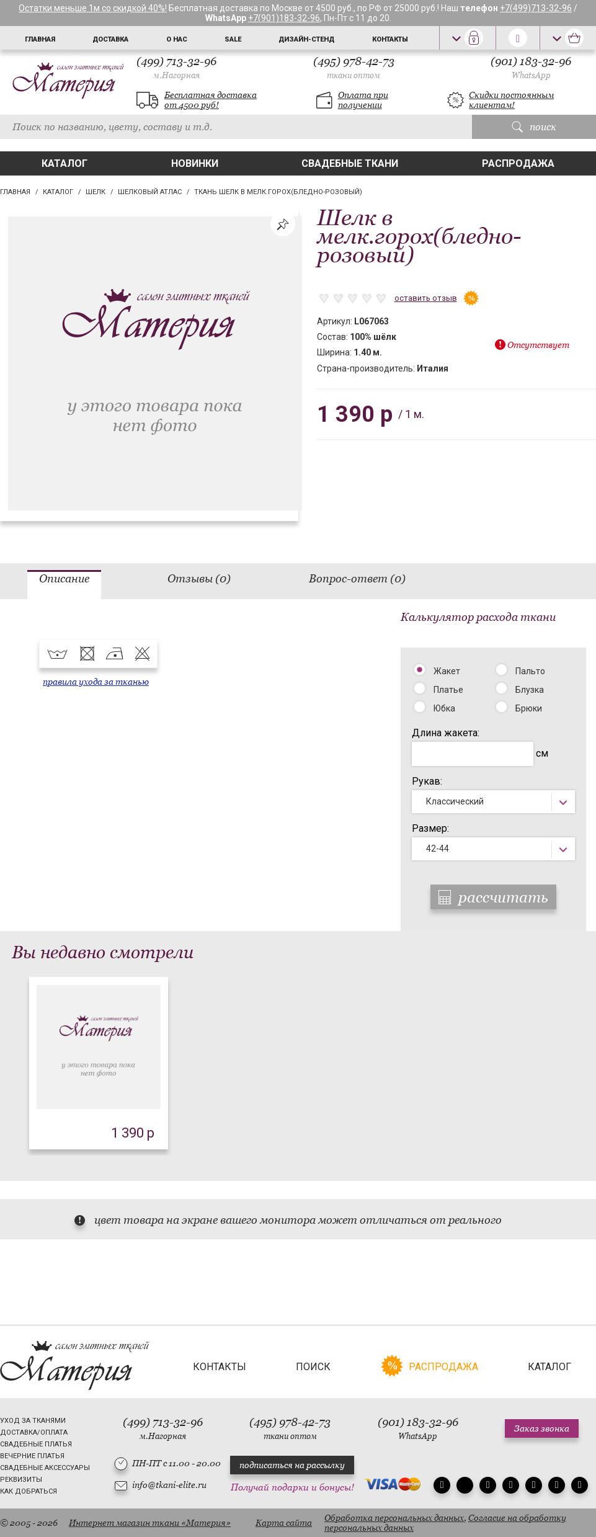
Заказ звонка (541, 1428)
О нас (176, 39)
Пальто (530, 671)
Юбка (444, 708)
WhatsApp (531, 75)
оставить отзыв (425, 298)
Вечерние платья (32, 1456)
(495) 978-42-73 (353, 67)
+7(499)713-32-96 (536, 8)
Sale (233, 39)
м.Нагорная (176, 75)
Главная (40, 39)
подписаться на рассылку (292, 1465)
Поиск (313, 1367)
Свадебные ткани (349, 163)
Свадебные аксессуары (45, 1468)
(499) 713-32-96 (176, 67)
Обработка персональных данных (394, 1518)
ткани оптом (353, 75)
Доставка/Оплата (34, 1432)
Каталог (64, 163)
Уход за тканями (33, 1421)
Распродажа (518, 163)
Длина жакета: (445, 733)
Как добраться (28, 1491)
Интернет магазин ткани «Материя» (150, 1523)
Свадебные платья (36, 1444)
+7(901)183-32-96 (284, 18)
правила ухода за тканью (96, 682)
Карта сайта (284, 1523)
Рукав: (427, 781)
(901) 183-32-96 (531, 67)
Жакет (447, 671)
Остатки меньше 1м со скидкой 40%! (93, 8)
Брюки (528, 708)
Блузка (529, 690)
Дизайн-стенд (306, 39)
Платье (448, 690)
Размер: (430, 828)
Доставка (110, 39)
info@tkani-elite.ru (169, 1485)
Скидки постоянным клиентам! (511, 100)
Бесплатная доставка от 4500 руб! (210, 100)
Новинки (194, 163)
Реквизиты (21, 1480)
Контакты (390, 39)
